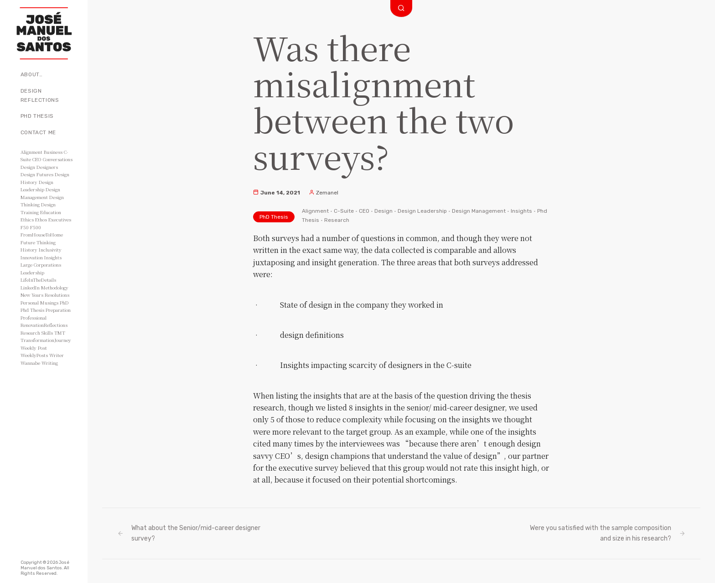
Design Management (479, 211)
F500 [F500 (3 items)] (35, 227)
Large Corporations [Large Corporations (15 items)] (41, 264)
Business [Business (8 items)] (53, 151)
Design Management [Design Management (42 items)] (40, 193)
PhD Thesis (37, 116)
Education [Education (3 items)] (50, 212)
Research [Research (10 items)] (30, 332)
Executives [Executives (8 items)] (59, 219)
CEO (364, 211)
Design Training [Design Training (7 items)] (38, 208)
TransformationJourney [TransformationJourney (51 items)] (46, 339)
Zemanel (323, 192)
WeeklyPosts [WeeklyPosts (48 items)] (34, 355)
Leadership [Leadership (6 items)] (32, 272)
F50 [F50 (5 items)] (25, 227)
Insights (521, 211)
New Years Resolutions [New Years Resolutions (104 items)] (45, 294)
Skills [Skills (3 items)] (47, 332)
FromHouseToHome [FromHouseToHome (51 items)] (42, 234)
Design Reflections (40, 95)
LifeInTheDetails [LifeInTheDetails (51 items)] (38, 279)
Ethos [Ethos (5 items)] (41, 219)
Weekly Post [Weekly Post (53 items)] (34, 347)
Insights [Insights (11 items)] (53, 257)
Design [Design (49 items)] (28, 166)
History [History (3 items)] (29, 249)
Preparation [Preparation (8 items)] (58, 309)
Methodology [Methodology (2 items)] (54, 287)
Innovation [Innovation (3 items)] (32, 257)
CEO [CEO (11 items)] (36, 159)
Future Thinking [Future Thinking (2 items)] (38, 242)
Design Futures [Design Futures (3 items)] (37, 174)
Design (383, 211)
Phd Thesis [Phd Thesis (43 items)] (32, 309)
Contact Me (38, 132)
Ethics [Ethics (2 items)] (27, 219)
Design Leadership (422, 211)
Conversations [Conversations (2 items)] (58, 159)
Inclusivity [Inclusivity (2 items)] (50, 249)
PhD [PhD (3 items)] (64, 302)
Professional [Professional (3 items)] (34, 317)
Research (336, 220)
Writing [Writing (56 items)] (49, 362)
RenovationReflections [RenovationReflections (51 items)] (44, 324)
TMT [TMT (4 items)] (59, 332)
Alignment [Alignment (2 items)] (31, 151)
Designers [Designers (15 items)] (47, 166)
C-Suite (344, 211)
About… (32, 74)
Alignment (315, 211)
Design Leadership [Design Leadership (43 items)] (37, 186)
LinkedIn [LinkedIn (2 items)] (30, 287)
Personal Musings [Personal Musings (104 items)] (39, 302)
